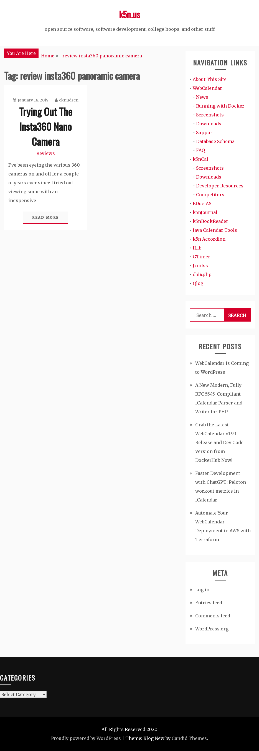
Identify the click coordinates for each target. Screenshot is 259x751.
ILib (197, 248)
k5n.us (129, 14)
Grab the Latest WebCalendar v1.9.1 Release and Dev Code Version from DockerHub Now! (219, 442)
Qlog (198, 283)
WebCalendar (207, 88)
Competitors (210, 194)
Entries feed (208, 602)
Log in (202, 589)
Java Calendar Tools (215, 230)
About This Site (210, 79)
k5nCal (200, 159)
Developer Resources (219, 186)
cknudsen (66, 100)
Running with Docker (220, 106)
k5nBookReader (210, 221)
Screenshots (210, 115)
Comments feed (212, 615)
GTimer (201, 256)
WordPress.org (211, 629)
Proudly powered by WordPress (86, 738)
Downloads (208, 123)
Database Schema (215, 141)
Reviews (45, 153)
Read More (45, 217)
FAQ (200, 150)
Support (205, 132)
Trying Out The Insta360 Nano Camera (45, 126)
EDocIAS (202, 203)
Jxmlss (200, 265)
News (202, 97)
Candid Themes (189, 738)
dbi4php (202, 274)
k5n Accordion (209, 239)
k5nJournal (205, 212)
